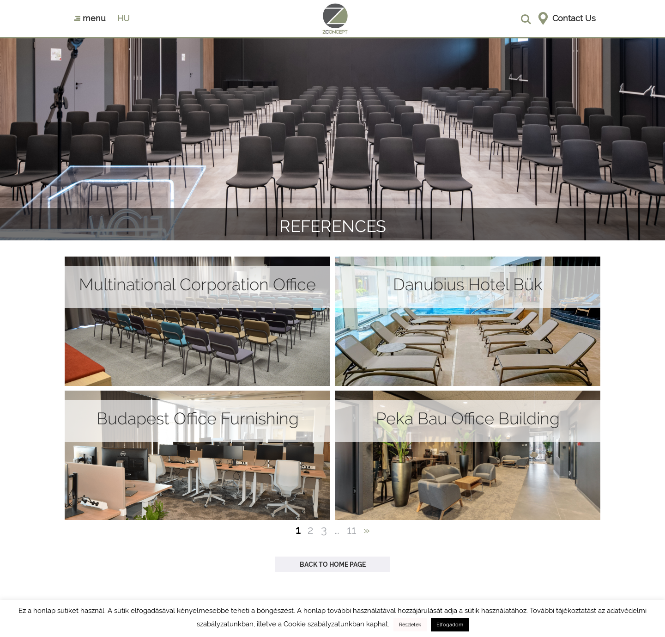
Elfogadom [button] (449, 625)
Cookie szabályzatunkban (324, 624)
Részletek (410, 625)
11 (351, 530)
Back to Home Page (333, 564)
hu (123, 18)
